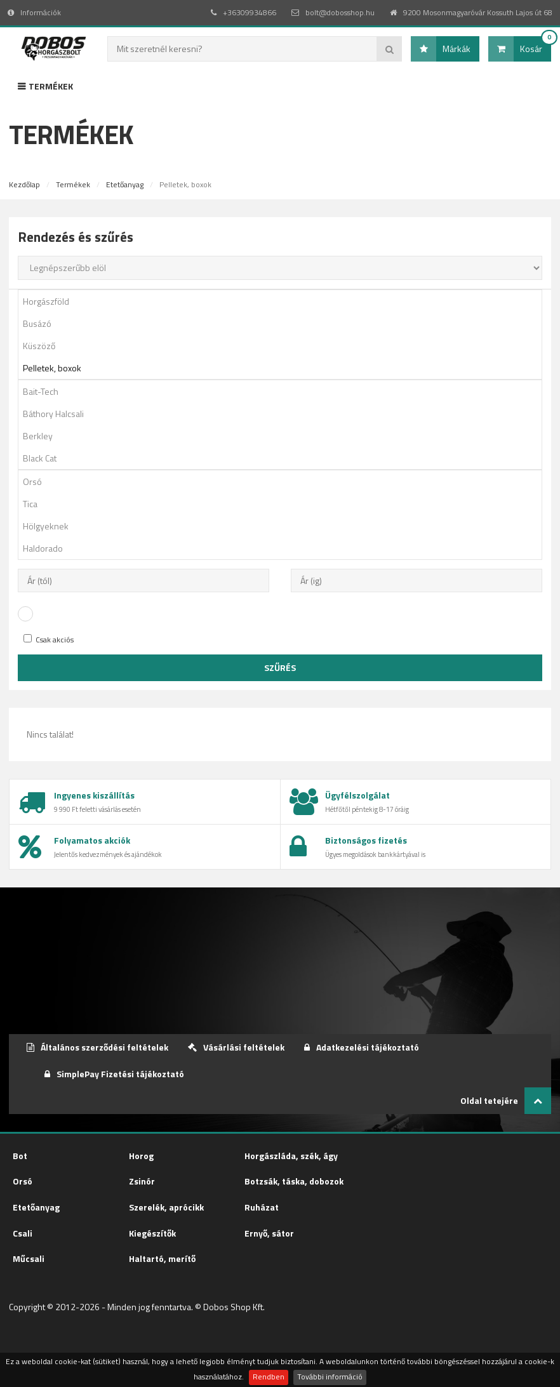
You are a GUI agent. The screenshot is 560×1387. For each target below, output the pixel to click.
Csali (22, 1233)
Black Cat (284, 458)
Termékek (45, 86)
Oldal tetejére (505, 1100)
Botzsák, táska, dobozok (293, 1181)
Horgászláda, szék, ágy (291, 1155)
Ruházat (261, 1207)
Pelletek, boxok (284, 368)
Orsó (284, 481)
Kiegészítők (152, 1233)
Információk (34, 12)
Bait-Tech (284, 391)
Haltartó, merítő (162, 1258)
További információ (330, 1377)
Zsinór (142, 1181)
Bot (20, 1155)
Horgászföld (284, 301)
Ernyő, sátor (269, 1233)
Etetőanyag (124, 184)
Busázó (284, 323)
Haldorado (284, 548)
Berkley (284, 436)
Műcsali (28, 1258)
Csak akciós (48, 640)
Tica (284, 504)
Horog (141, 1155)
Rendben (268, 1377)
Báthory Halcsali (284, 413)
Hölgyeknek (284, 526)
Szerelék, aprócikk (166, 1207)
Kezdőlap (24, 184)
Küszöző (284, 346)
